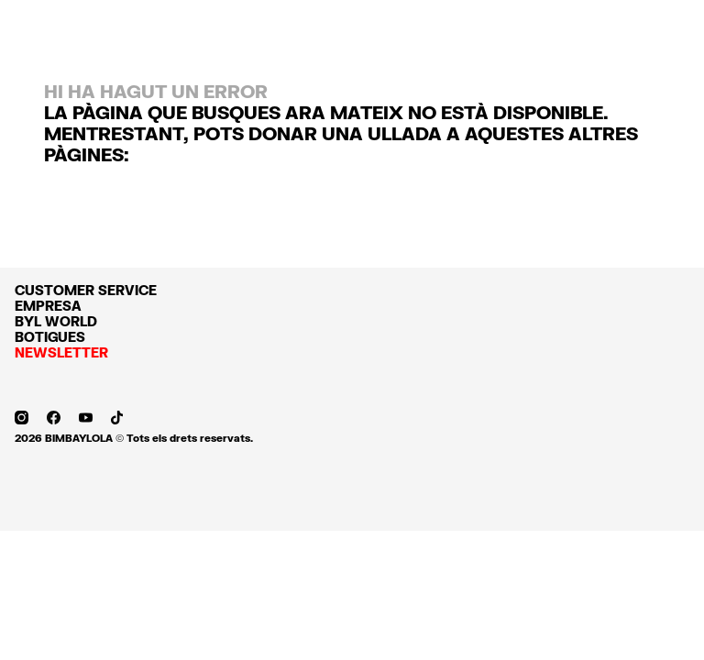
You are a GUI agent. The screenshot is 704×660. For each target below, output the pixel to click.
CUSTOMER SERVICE (86, 290)
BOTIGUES (50, 337)
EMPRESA (48, 306)
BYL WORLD (56, 321)
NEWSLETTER (61, 352)
